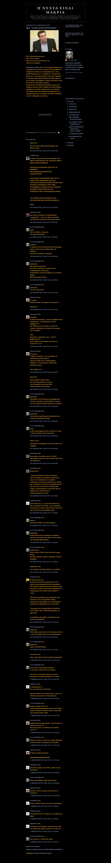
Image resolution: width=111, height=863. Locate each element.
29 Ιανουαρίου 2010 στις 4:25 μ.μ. (44, 151)
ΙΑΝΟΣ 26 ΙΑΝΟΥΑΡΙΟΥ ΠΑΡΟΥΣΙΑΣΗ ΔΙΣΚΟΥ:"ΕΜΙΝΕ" (76, 129)
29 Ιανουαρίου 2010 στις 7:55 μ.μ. (44, 561)
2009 (69, 142)
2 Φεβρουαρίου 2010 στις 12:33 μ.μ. (45, 795)
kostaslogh (33, 453)
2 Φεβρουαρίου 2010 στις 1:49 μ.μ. (44, 842)
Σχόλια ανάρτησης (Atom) (43, 853)
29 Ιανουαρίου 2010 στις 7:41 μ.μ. (44, 525)
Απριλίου (72, 106)
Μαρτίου (72, 109)
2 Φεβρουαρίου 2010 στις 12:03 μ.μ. (45, 772)
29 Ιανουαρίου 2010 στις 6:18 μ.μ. (44, 448)
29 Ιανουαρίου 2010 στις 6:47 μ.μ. (44, 496)
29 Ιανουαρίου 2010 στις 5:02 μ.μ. (44, 292)
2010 (69, 101)
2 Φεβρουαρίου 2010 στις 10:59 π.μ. (45, 698)
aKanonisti (33, 297)
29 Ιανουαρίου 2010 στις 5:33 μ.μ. (44, 372)
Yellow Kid (33, 577)
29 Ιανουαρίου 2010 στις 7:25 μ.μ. (44, 513)
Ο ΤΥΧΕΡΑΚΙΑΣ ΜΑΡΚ (76, 133)
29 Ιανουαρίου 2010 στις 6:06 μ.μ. (44, 421)
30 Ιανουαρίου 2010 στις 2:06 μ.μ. (44, 637)
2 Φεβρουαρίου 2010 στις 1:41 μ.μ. (44, 831)
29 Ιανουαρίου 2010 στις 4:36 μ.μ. (44, 222)
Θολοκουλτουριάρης (32, 67)
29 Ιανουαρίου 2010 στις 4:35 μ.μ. (44, 207)
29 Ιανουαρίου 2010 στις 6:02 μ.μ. (44, 406)
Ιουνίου (71, 104)
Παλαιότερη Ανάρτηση (55, 849)
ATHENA (33, 155)
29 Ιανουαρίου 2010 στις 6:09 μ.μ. (44, 436)
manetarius (33, 212)
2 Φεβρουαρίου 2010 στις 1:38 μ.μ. (44, 806)
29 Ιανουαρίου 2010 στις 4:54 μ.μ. (44, 280)
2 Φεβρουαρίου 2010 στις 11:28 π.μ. (45, 732)
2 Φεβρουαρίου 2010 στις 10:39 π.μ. (45, 679)
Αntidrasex (33, 500)
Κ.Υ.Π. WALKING (35, 227)
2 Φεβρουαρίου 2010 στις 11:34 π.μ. (45, 745)
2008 (69, 145)
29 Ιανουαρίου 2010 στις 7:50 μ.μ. (44, 542)
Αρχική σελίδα (43, 849)
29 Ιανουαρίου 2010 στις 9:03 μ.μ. (44, 572)
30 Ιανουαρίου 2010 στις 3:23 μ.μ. (44, 649)
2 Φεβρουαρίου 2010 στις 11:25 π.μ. (45, 715)
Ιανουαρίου (73, 115)
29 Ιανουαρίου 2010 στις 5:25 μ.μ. (44, 309)
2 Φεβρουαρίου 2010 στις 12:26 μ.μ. (45, 783)
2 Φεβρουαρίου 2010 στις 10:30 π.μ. (45, 660)
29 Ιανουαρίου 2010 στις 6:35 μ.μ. (44, 463)
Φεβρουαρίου (73, 112)
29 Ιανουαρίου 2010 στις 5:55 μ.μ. (44, 389)
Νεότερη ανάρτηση (32, 849)
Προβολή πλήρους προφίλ (74, 72)
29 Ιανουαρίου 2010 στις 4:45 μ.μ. (44, 237)
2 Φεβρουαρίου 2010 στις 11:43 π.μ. (45, 760)
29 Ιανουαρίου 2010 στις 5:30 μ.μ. (44, 346)
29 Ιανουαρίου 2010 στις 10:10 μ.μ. (44, 622)
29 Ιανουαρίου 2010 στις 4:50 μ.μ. (44, 256)
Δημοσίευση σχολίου (33, 846)
